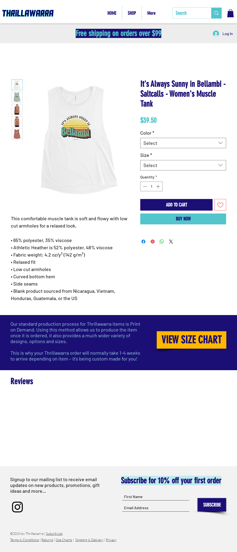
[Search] (188, 13)
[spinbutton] (151, 186)
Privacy (111, 540)
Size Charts (64, 540)
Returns (47, 540)
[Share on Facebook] (143, 241)
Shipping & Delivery (89, 540)
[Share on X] (171, 241)
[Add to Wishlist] (220, 205)
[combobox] (183, 143)
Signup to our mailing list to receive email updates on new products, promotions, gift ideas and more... (55, 485)
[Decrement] (144, 186)
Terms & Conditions (24, 540)
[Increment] (158, 186)
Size (146, 155)
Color (147, 133)
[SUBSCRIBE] (212, 504)
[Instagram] (17, 507)
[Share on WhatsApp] (162, 241)
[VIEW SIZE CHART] (191, 340)
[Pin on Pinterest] (153, 241)
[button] (230, 13)
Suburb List (54, 533)
